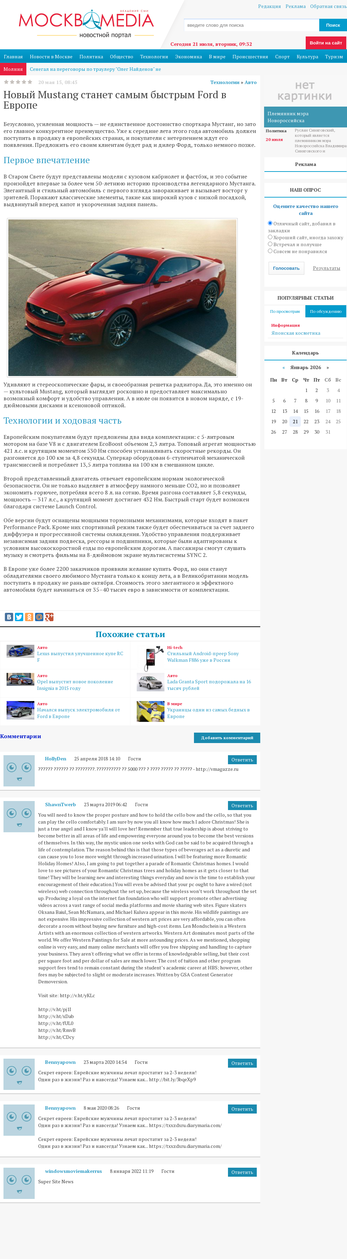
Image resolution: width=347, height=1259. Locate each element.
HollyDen (55, 758)
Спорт (282, 56)
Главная (13, 56)
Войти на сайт (326, 42)
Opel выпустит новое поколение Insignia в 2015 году (65, 682)
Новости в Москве (51, 56)
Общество (121, 56)
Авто (251, 82)
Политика (91, 56)
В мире (217, 56)
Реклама (296, 6)
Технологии (154, 56)
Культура (307, 56)
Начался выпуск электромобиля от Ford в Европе (65, 710)
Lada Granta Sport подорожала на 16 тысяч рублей (195, 682)
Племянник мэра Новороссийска (288, 117)
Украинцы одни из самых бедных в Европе (195, 711)
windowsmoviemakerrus (73, 1171)
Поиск (333, 25)
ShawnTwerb (60, 804)
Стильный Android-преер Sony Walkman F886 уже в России (195, 657)
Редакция (269, 6)
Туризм (334, 56)
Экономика (188, 56)
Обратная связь (328, 6)
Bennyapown (60, 1062)
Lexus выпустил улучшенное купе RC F (65, 654)
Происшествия (250, 56)
